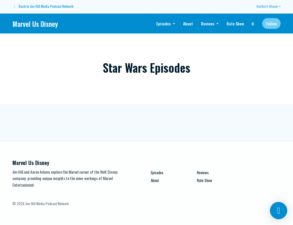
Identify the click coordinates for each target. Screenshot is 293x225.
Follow (271, 23)
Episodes (164, 23)
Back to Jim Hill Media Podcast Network (46, 6)
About (188, 23)
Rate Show (235, 23)
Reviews (208, 23)
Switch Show (267, 6)
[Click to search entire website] (253, 23)
